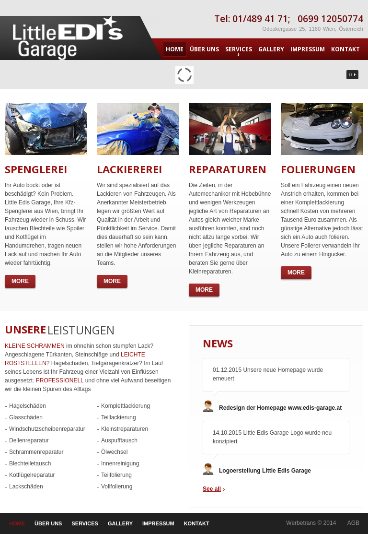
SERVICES (238, 50)
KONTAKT (345, 49)
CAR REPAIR (69, 38)
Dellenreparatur (29, 440)
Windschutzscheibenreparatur (47, 429)
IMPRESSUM (307, 49)
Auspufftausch (119, 440)
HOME (175, 49)
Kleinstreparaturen (124, 429)
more (20, 281)
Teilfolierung (116, 475)
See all (212, 489)
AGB (353, 523)
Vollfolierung (116, 486)
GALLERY (271, 49)
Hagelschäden (27, 406)
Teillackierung (118, 417)
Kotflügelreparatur (32, 475)
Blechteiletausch (30, 463)
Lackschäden (26, 486)
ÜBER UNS (204, 49)
